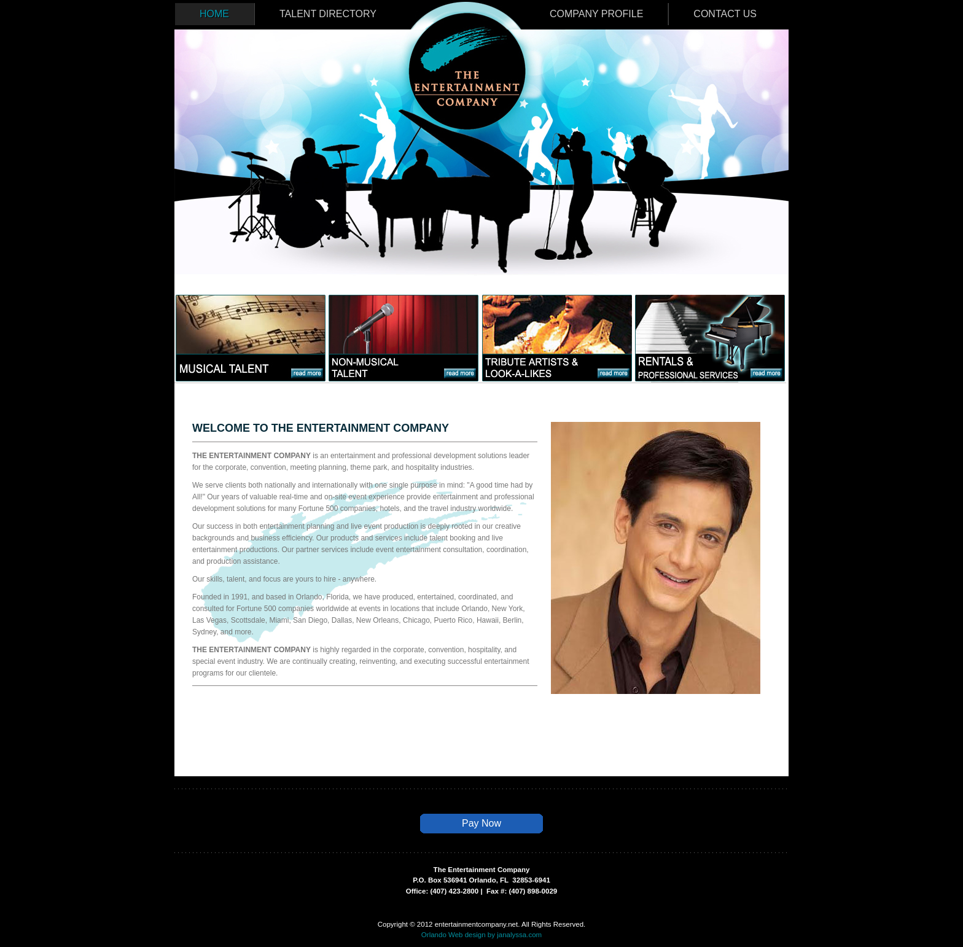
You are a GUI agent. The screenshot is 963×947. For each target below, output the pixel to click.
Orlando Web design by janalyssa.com (481, 934)
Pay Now (481, 823)
